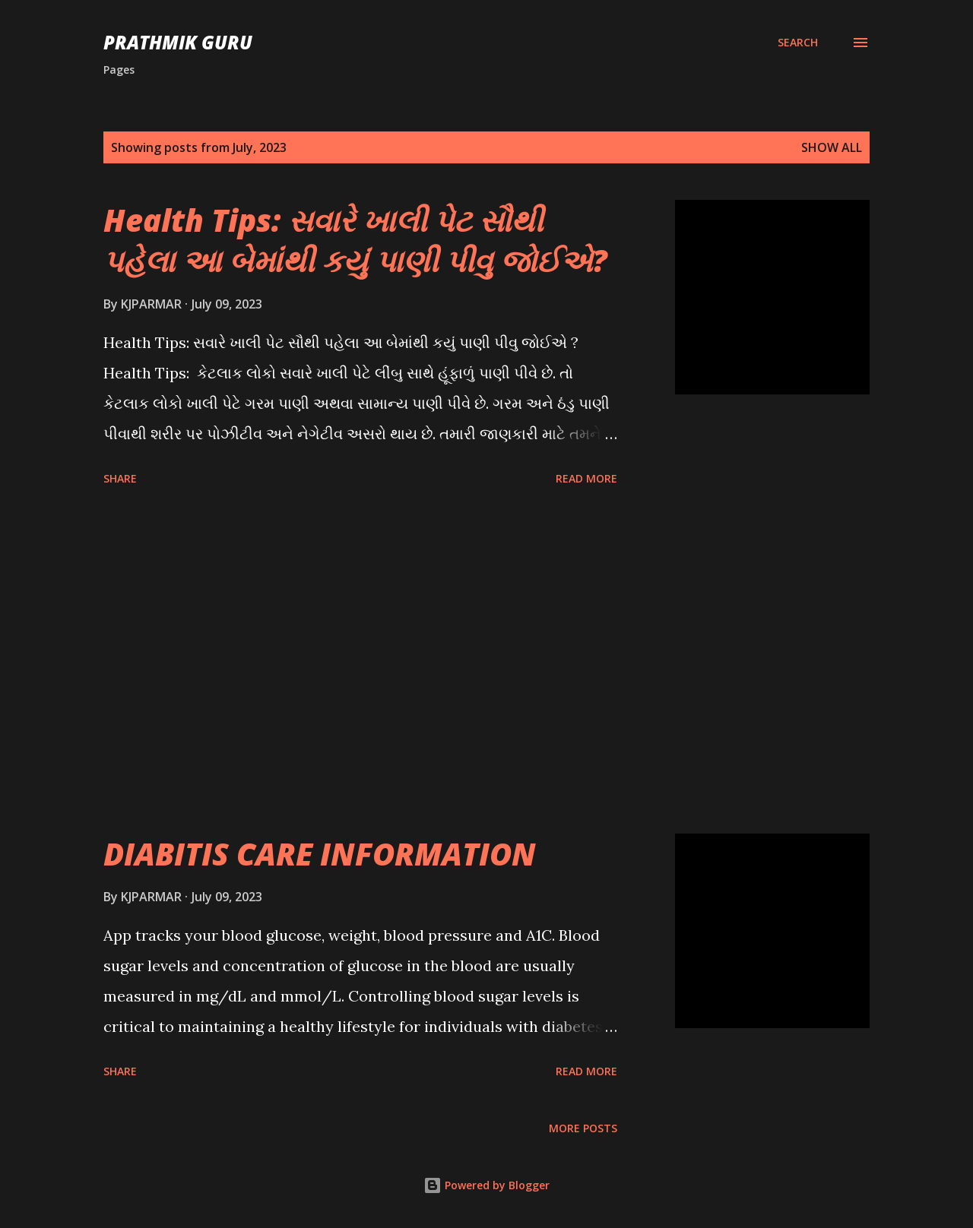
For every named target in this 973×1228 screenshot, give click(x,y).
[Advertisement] (360, 662)
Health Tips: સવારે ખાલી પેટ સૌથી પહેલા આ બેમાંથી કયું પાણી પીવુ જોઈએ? (355, 240)
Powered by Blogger (486, 1185)
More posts (583, 1128)
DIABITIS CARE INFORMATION (319, 854)
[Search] (798, 42)
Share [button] (120, 478)
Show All (831, 147)
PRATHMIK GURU (177, 42)
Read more (586, 478)
